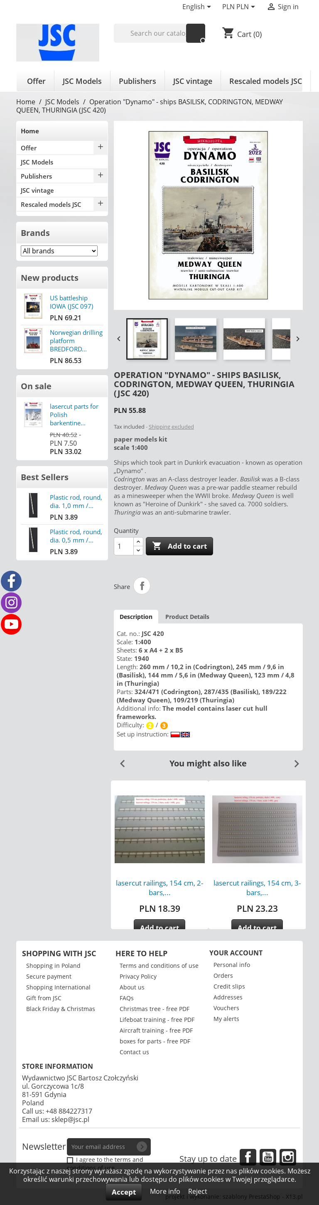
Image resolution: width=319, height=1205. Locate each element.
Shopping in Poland (53, 965)
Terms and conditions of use (159, 965)
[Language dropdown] (198, 7)
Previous (119, 760)
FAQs (127, 998)
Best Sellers (45, 477)
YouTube (268, 1157)
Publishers (137, 81)
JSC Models (82, 81)
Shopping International (58, 987)
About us (132, 987)
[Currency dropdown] (240, 7)
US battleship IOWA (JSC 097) (71, 302)
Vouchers (226, 1008)
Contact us (134, 1052)
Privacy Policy (138, 976)
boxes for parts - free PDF (155, 1041)
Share (142, 585)
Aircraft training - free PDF (156, 1030)
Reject (197, 1191)
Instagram (288, 1157)
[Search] (160, 33)
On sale (36, 386)
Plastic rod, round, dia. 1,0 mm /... (76, 501)
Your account (236, 952)
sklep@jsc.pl (70, 1119)
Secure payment (48, 976)
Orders (223, 975)
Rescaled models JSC (265, 81)
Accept (124, 1192)
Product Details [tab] (187, 617)
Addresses (228, 997)
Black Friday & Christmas (60, 1009)
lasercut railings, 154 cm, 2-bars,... (159, 887)
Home (30, 131)
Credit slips (229, 986)
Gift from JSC (43, 998)
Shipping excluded (171, 426)
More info (166, 1191)
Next (293, 760)
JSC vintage (192, 81)
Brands (35, 232)
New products (50, 277)
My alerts (226, 1019)
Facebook (248, 1157)
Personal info (231, 965)
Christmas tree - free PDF (154, 1009)
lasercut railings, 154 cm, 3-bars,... (257, 887)
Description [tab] (136, 617)
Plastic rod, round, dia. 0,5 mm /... (76, 536)
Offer (36, 81)
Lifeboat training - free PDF (157, 1019)
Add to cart (179, 546)
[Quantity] (124, 546)
